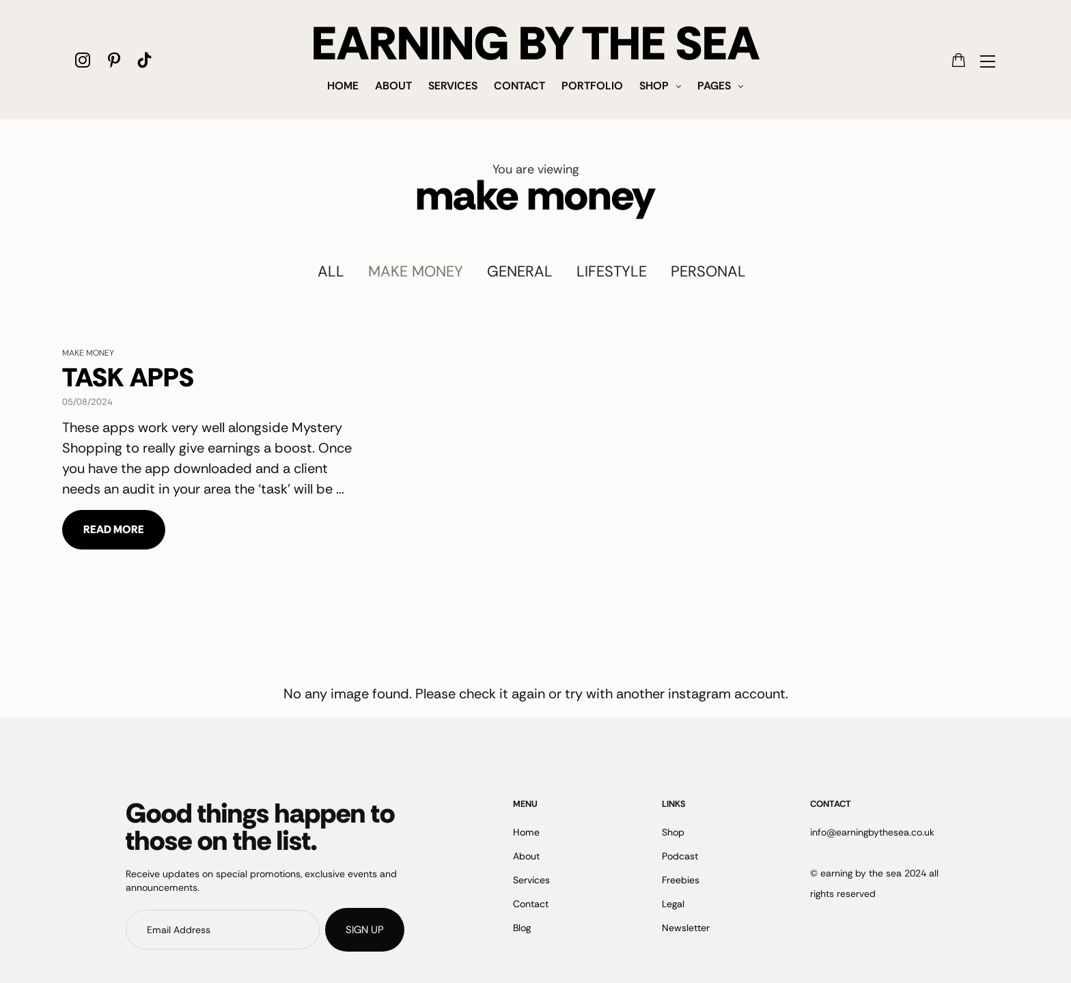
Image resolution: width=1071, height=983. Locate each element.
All (331, 271)
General (520, 271)
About (393, 86)
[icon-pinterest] (113, 59)
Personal (708, 271)
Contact (519, 86)
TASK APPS (128, 377)
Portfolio (592, 86)
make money (415, 271)
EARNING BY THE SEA (535, 44)
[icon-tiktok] (144, 59)
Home (343, 86)
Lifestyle (611, 271)
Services (452, 86)
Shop (654, 86)
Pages (714, 86)
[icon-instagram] (83, 59)
